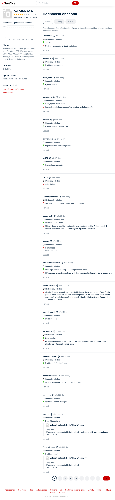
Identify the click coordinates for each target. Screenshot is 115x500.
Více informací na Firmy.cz (13, 89)
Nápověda (22, 490)
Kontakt (53, 493)
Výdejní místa (8, 92)
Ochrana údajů (56, 490)
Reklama (107, 490)
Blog (31, 490)
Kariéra (62, 493)
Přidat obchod (9, 490)
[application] (18, 32)
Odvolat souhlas (94, 490)
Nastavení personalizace (75, 490)
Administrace (42, 490)
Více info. (56, 31)
